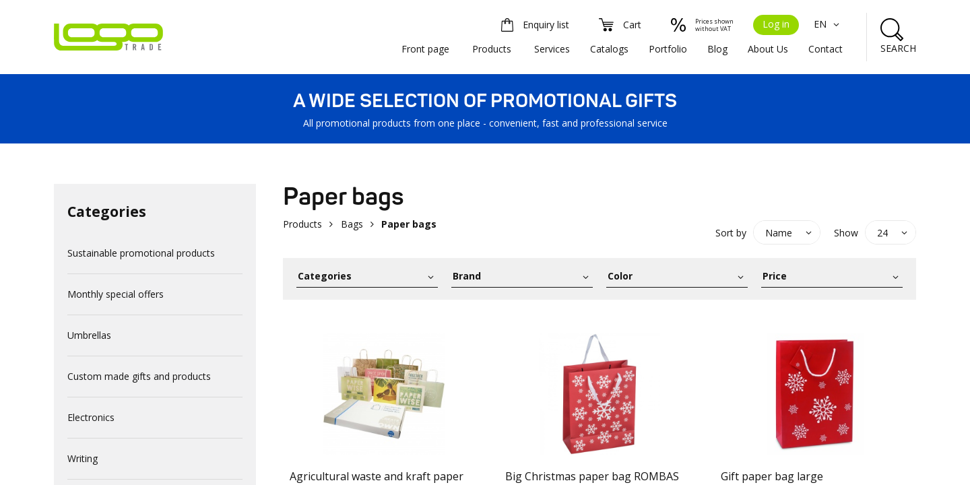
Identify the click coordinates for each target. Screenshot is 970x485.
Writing (82, 458)
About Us (768, 48)
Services (552, 48)
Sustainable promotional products (141, 253)
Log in (776, 24)
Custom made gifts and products (139, 376)
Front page (425, 48)
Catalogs (609, 48)
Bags (352, 224)
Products (491, 48)
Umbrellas (89, 335)
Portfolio (668, 48)
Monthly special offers (115, 294)
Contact (825, 48)
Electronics (91, 417)
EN (828, 24)
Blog (717, 48)
